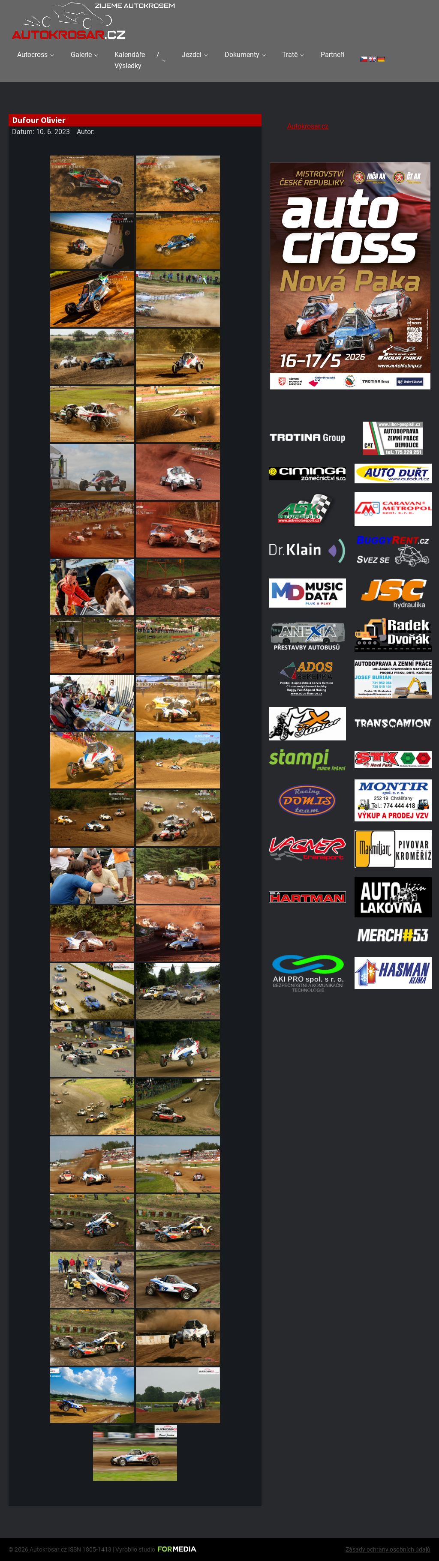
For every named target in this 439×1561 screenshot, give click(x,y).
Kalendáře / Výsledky (136, 60)
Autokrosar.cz (307, 126)
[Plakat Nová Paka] (350, 402)
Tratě (290, 55)
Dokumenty (242, 55)
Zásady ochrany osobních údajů (388, 1549)
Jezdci (191, 55)
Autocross (32, 55)
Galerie (81, 55)
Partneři (332, 55)
